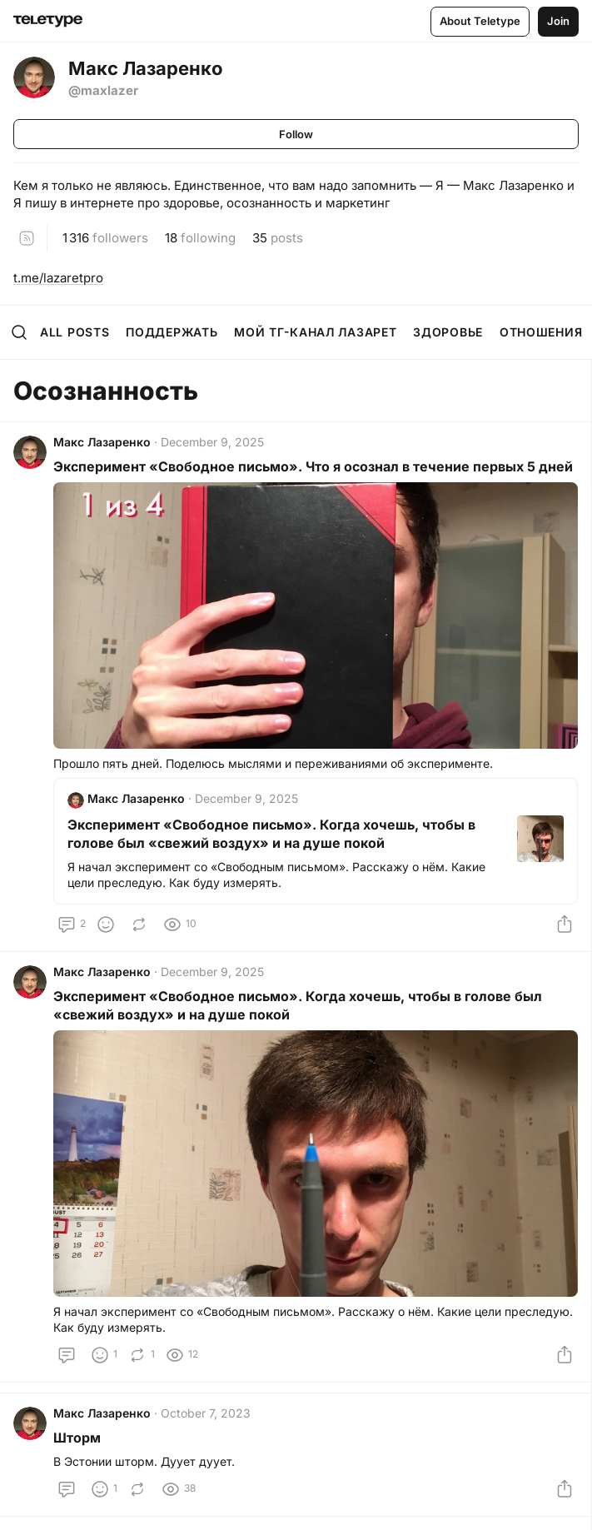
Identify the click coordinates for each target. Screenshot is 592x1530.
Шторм (77, 1437)
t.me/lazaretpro (58, 278)
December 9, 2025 (212, 442)
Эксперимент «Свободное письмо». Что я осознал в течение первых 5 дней (313, 466)
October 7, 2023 (206, 1413)
